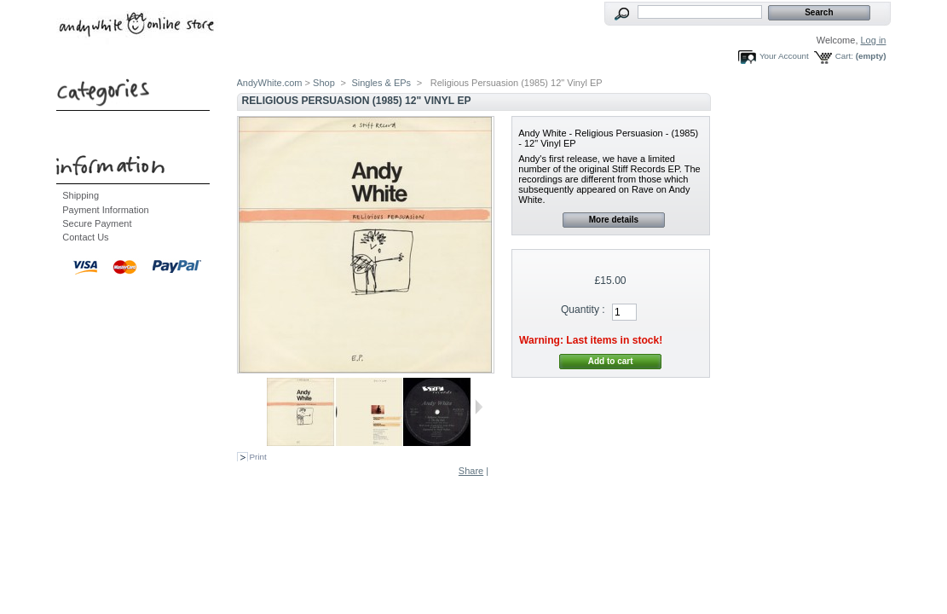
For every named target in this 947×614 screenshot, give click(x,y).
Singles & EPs (381, 83)
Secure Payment (96, 223)
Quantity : (583, 310)
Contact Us (85, 237)
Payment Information (105, 210)
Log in (873, 40)
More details (613, 219)
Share (471, 471)
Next (478, 406)
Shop (324, 83)
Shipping (80, 195)
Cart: (844, 56)
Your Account (784, 56)
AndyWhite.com (270, 83)
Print (258, 456)
